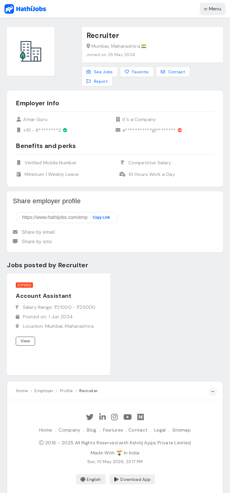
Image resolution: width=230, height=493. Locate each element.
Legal (160, 430)
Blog (91, 430)
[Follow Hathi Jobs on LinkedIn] (102, 417)
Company (69, 430)
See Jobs (99, 71)
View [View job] (25, 340)
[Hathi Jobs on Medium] (140, 417)
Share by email (34, 232)
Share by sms (32, 241)
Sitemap (181, 430)
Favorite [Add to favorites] (137, 71)
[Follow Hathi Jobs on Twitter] (90, 417)
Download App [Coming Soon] (132, 479)
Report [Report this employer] (97, 81)
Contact (137, 430)
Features (113, 430)
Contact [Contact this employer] (173, 71)
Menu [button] (212, 9)
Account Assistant (43, 296)
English (91, 479)
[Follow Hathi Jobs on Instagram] (114, 417)
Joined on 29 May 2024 (111, 54)
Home (45, 430)
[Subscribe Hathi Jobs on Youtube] (127, 417)
